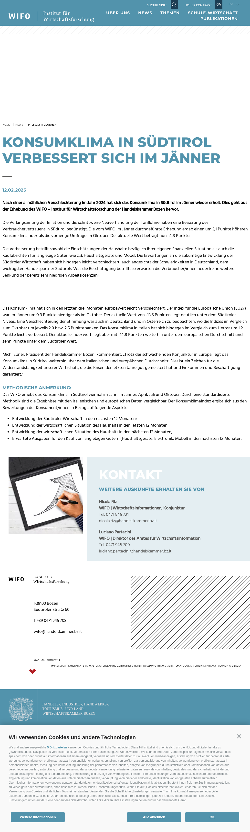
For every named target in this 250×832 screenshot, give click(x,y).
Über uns (118, 13)
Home (6, 124)
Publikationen (219, 18)
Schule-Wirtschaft (213, 13)
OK (212, 817)
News (145, 13)
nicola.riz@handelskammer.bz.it (128, 623)
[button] (239, 736)
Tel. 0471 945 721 (114, 617)
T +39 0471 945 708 (50, 723)
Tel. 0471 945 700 (114, 647)
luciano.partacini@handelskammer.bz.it (135, 654)
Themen (170, 13)
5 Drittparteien (57, 747)
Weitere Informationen (38, 817)
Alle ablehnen (154, 817)
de (231, 4)
